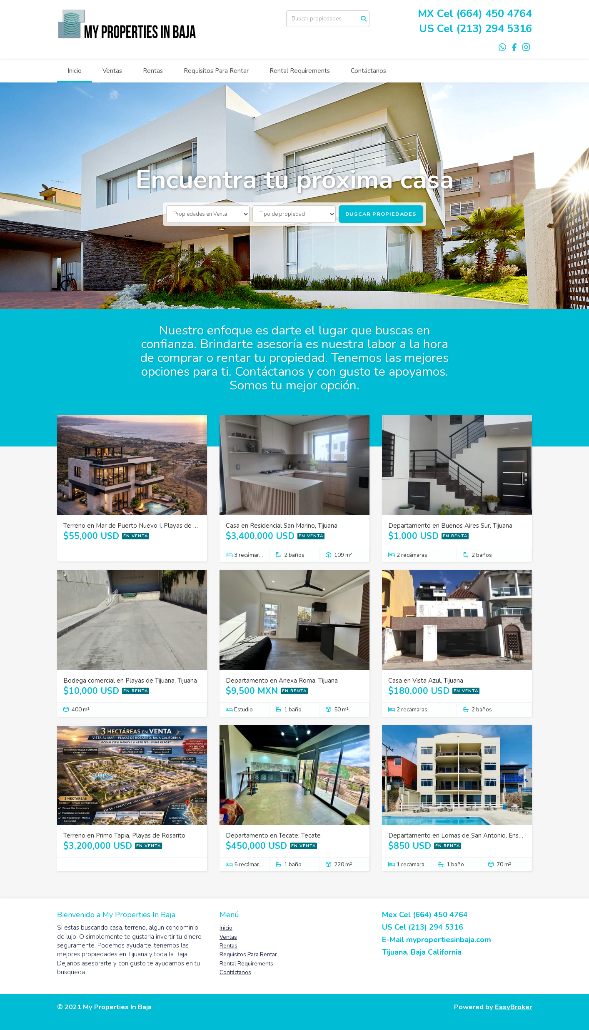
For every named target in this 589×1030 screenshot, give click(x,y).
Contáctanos (368, 71)
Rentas (153, 71)
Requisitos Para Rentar (216, 71)
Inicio (74, 71)
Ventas (112, 71)
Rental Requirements (300, 71)
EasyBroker (513, 1007)
